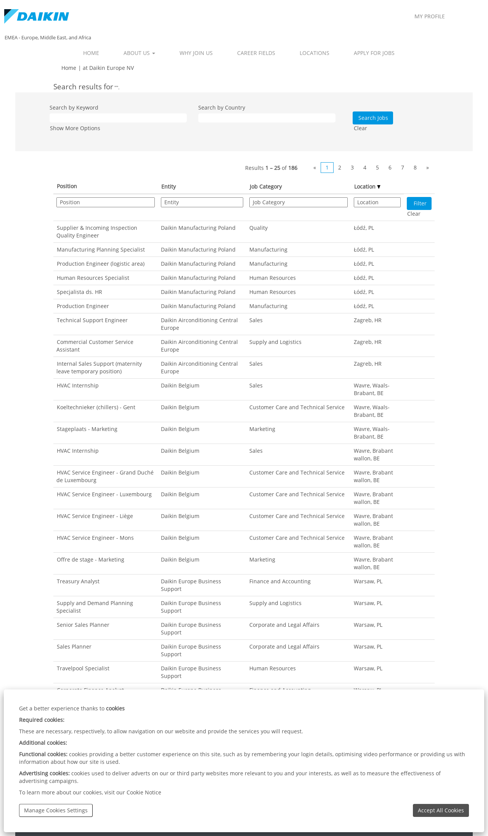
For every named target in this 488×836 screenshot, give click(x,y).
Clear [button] (360, 128)
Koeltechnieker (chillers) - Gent (96, 407)
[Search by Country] (267, 118)
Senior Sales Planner (83, 624)
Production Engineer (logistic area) (100, 263)
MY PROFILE (429, 17)
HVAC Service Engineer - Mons (95, 537)
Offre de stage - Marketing (90, 559)
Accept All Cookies (441, 810)
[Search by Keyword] (118, 118)
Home (68, 67)
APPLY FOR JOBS (374, 52)
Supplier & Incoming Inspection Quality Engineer (96, 231)
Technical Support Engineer (92, 320)
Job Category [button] (266, 186)
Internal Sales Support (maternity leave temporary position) (99, 367)
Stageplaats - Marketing (87, 429)
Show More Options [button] (75, 128)
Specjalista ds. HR (79, 291)
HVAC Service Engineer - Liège (95, 516)
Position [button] (67, 186)
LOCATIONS (314, 52)
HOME (91, 52)
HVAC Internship (78, 385)
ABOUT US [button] (139, 52)
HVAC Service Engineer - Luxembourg (104, 494)
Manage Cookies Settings (56, 810)
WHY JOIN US (196, 52)
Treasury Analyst (78, 581)
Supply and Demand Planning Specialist (94, 606)
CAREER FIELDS (256, 52)
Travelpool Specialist (83, 668)
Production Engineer (83, 306)
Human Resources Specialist (93, 277)
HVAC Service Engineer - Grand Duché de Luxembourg (105, 476)
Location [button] (367, 186)
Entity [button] (168, 186)
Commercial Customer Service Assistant (94, 345)
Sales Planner (74, 646)
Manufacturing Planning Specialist (101, 249)
